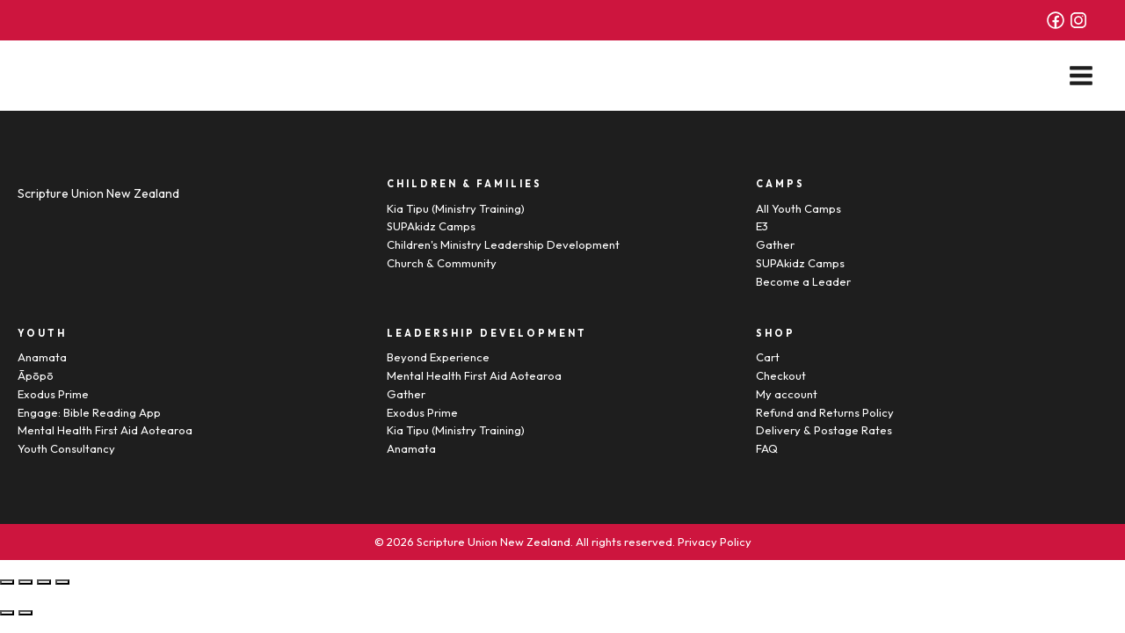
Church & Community (442, 263)
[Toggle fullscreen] (44, 582)
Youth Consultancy (66, 448)
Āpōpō (36, 375)
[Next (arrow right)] (25, 612)
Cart (768, 357)
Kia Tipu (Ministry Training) (456, 208)
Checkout (781, 375)
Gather (775, 244)
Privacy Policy (714, 542)
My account (786, 394)
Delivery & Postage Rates (824, 430)
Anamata (42, 357)
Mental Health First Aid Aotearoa (105, 430)
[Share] (25, 582)
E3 (762, 226)
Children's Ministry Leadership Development (503, 244)
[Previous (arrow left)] (7, 612)
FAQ (767, 448)
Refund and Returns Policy (825, 412)
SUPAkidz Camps (431, 226)
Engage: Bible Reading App (89, 412)
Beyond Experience (438, 357)
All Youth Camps (798, 208)
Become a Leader (803, 281)
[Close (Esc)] (7, 582)
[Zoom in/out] (62, 582)
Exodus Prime (53, 394)
